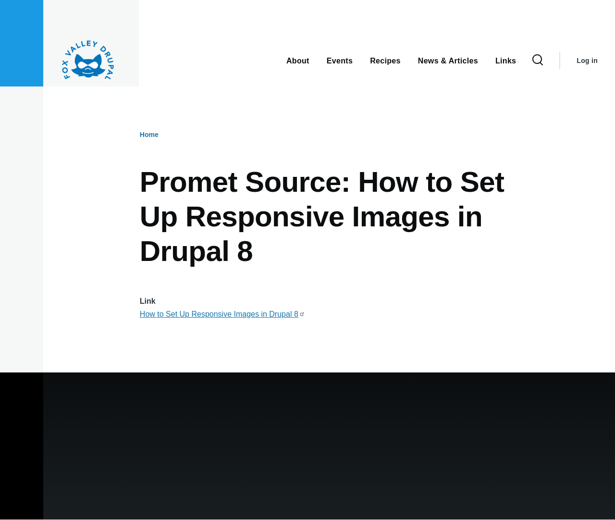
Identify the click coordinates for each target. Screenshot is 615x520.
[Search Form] (538, 61)
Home (149, 134)
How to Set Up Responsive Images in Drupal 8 (222, 314)
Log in (587, 60)
